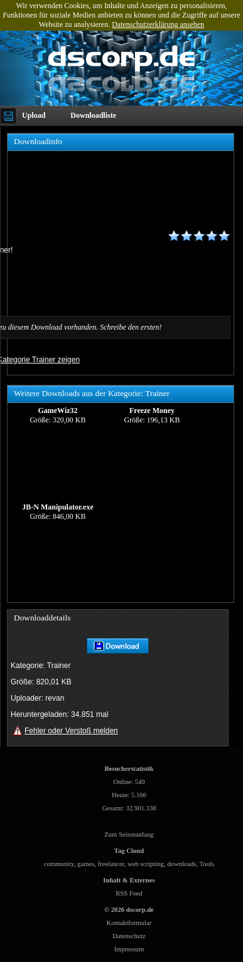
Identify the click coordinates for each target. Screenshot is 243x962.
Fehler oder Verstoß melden (71, 730)
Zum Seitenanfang (128, 834)
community (59, 863)
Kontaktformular (129, 922)
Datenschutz (129, 936)
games (85, 863)
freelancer (111, 863)
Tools (207, 863)
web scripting (145, 863)
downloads (181, 863)
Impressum (129, 949)
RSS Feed (129, 893)
